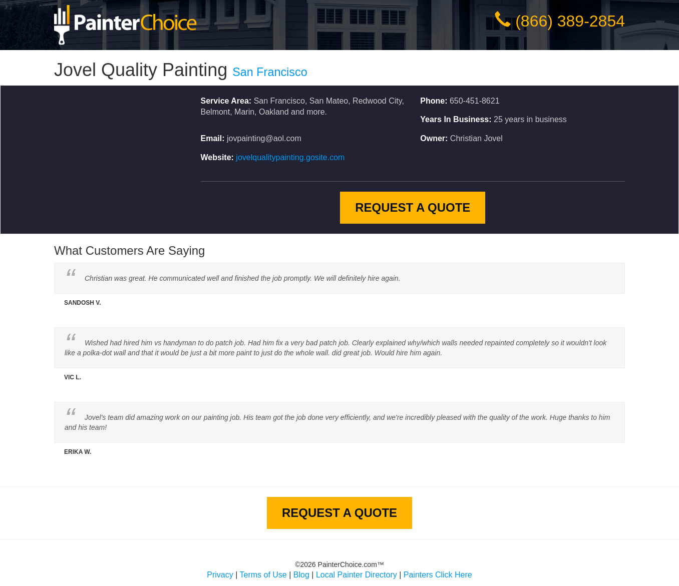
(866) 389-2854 (570, 21)
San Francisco (269, 72)
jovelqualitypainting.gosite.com (290, 157)
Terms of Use (263, 574)
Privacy (220, 574)
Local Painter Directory (356, 574)
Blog (301, 574)
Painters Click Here (438, 574)
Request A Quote (412, 207)
